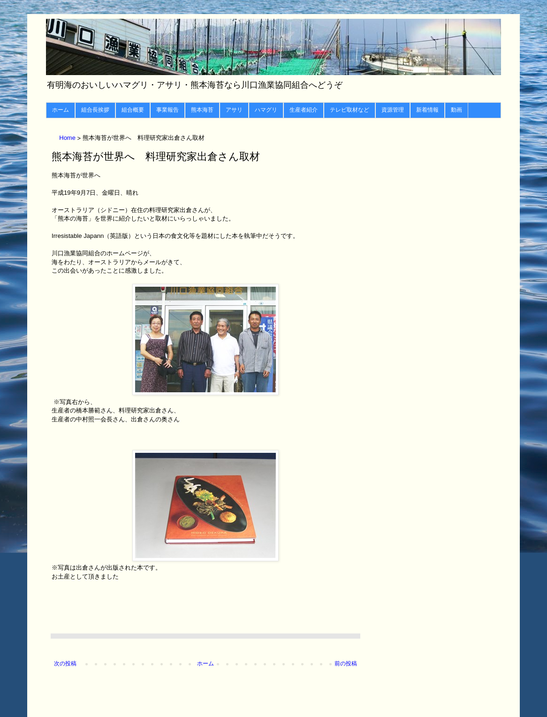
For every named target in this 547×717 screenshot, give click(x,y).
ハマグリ (266, 110)
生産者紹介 (303, 110)
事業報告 (167, 110)
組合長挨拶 (95, 110)
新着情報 (427, 110)
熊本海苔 (202, 110)
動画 (456, 110)
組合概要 (133, 110)
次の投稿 (65, 663)
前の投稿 (345, 663)
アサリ (234, 110)
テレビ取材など (349, 110)
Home (68, 138)
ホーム (60, 110)
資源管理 (392, 110)
